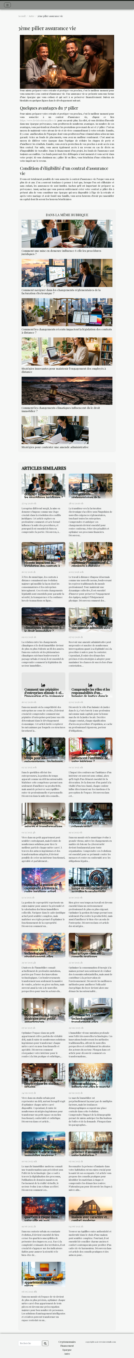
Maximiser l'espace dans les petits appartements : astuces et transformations (43, 823)
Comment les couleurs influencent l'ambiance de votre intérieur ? (89, 757)
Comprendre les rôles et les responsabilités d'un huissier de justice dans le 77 (90, 694)
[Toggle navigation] (7, 5)
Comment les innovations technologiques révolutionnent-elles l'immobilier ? (42, 955)
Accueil (22, 16)
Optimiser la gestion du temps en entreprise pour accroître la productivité (89, 888)
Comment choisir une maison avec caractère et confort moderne (89, 1217)
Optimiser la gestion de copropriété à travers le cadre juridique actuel (40, 888)
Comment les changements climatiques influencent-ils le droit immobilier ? (61, 409)
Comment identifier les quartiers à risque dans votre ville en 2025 (40, 1217)
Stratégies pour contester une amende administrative (55, 447)
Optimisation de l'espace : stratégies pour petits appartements (42, 1018)
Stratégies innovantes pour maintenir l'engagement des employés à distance (64, 370)
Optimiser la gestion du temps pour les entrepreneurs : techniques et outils (43, 759)
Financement (67, 1345)
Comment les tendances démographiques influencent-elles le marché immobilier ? (90, 1085)
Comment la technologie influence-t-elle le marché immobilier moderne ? (42, 1151)
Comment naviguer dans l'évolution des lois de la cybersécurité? (89, 823)
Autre (31, 16)
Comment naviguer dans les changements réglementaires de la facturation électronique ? (61, 291)
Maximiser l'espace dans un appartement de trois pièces (43, 1282)
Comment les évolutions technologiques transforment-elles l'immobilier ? (88, 1020)
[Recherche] (29, 1343)
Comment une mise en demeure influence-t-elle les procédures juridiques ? (61, 252)
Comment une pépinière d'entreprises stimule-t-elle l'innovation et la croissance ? (44, 694)
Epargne (67, 1349)
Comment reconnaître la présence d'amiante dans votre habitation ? (89, 1151)
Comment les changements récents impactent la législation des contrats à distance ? (67, 330)
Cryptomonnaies (67, 1341)
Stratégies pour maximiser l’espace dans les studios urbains (43, 1083)
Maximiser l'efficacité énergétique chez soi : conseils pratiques (86, 953)
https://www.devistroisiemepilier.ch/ (38, 120)
